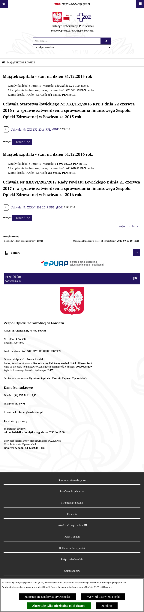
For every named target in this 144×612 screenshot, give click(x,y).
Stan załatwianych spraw (72, 480)
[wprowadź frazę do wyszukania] (67, 41)
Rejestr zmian (72, 536)
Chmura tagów (72, 570)
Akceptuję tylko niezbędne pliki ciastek (58, 606)
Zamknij (106, 605)
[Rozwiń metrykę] (22, 142)
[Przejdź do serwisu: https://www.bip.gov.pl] (72, 4)
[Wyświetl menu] (140, 4)
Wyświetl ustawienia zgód (103, 596)
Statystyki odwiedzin (72, 559)
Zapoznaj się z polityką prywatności (47, 596)
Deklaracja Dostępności (72, 548)
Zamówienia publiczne (72, 491)
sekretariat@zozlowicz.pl (28, 412)
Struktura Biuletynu (72, 502)
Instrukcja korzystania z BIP (72, 525)
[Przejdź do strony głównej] (72, 23)
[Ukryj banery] (136, 252)
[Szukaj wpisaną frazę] (106, 41)
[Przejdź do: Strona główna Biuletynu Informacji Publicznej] (3, 62)
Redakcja (72, 514)
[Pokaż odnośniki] (4, 4)
